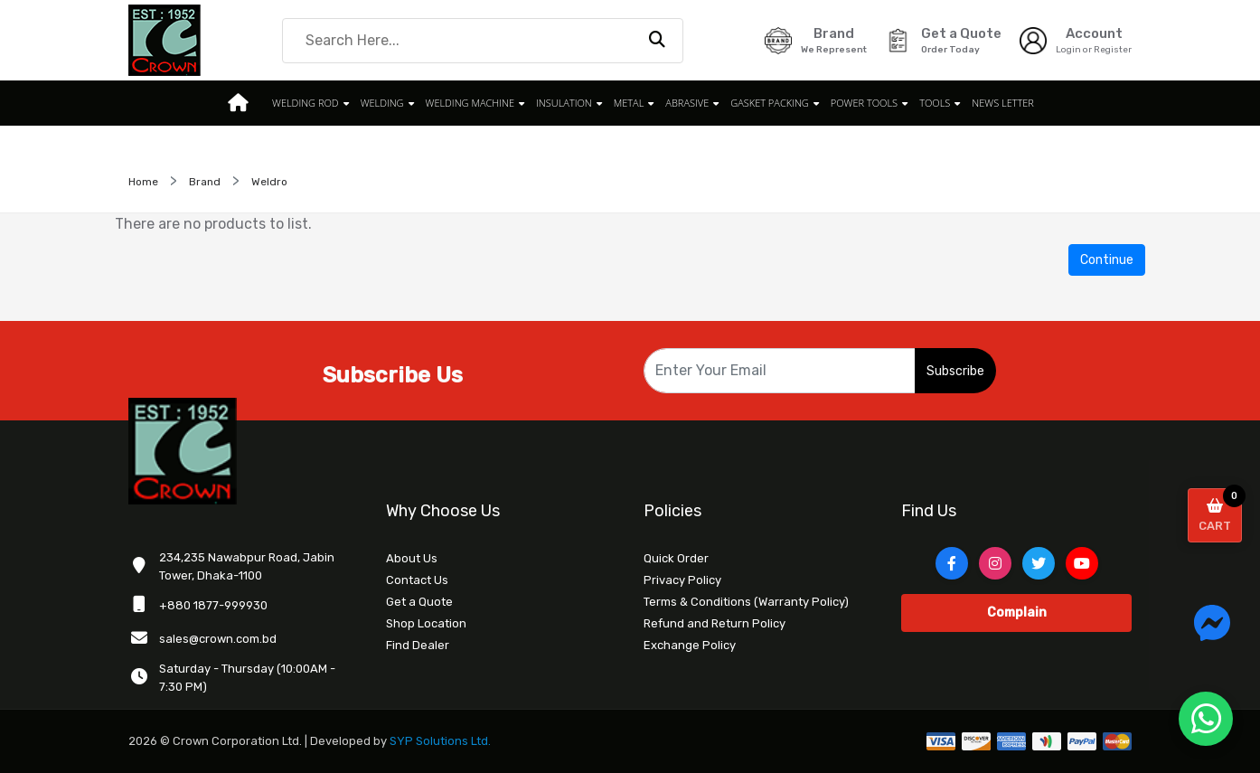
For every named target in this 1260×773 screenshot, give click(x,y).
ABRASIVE (687, 102)
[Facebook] (952, 563)
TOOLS (934, 102)
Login (1068, 49)
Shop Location (426, 623)
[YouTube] (1082, 563)
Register (1113, 49)
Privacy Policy (682, 580)
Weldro (269, 181)
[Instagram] (995, 563)
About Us (411, 558)
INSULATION (564, 102)
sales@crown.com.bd (218, 639)
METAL (629, 102)
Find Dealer (417, 645)
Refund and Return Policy (714, 623)
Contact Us (417, 580)
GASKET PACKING (769, 102)
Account (1094, 33)
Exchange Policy (690, 645)
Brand (205, 181)
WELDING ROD (305, 102)
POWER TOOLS (864, 102)
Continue (1106, 260)
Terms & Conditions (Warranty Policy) (746, 601)
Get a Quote (419, 601)
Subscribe (955, 371)
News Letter (1003, 102)
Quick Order (676, 558)
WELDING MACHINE (470, 102)
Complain (1017, 612)
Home (143, 181)
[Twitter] (1038, 563)
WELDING (382, 102)
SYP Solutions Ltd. (440, 741)
